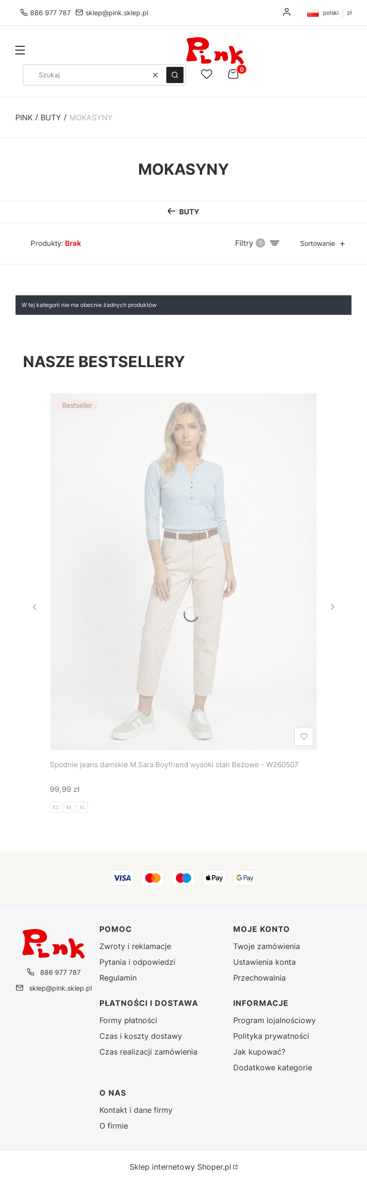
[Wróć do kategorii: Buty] (183, 211)
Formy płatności (128, 1020)
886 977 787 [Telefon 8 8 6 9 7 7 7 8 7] (50, 13)
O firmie (113, 1125)
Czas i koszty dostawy (140, 1036)
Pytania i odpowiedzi (137, 962)
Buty (51, 117)
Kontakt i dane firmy (136, 1110)
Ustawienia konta (264, 962)
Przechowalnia (259, 977)
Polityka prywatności (271, 1036)
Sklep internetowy (180, 1167)
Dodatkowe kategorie (272, 1067)
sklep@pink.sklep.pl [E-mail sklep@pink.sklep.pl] (117, 13)
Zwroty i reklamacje (135, 946)
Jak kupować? (259, 1051)
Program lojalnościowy (274, 1020)
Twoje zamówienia (266, 946)
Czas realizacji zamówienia (148, 1051)
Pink (23, 117)
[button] (20, 51)
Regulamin (118, 977)
